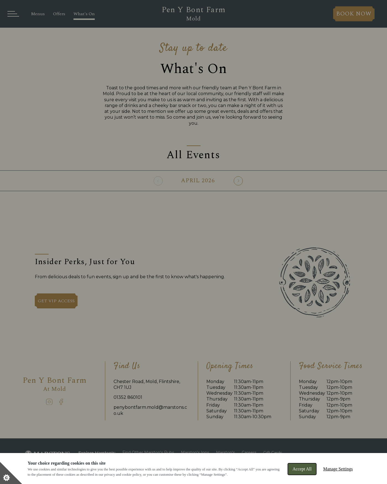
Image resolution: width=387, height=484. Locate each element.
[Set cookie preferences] (11, 473)
